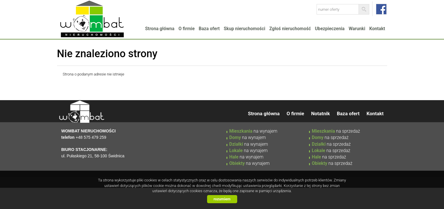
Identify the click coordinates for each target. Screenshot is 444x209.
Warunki (357, 28)
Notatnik (320, 113)
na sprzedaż (336, 131)
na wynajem (253, 131)
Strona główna (159, 28)
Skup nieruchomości (244, 28)
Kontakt (377, 28)
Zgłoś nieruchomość (290, 28)
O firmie (186, 28)
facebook (381, 9)
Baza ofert (209, 28)
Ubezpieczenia (329, 28)
